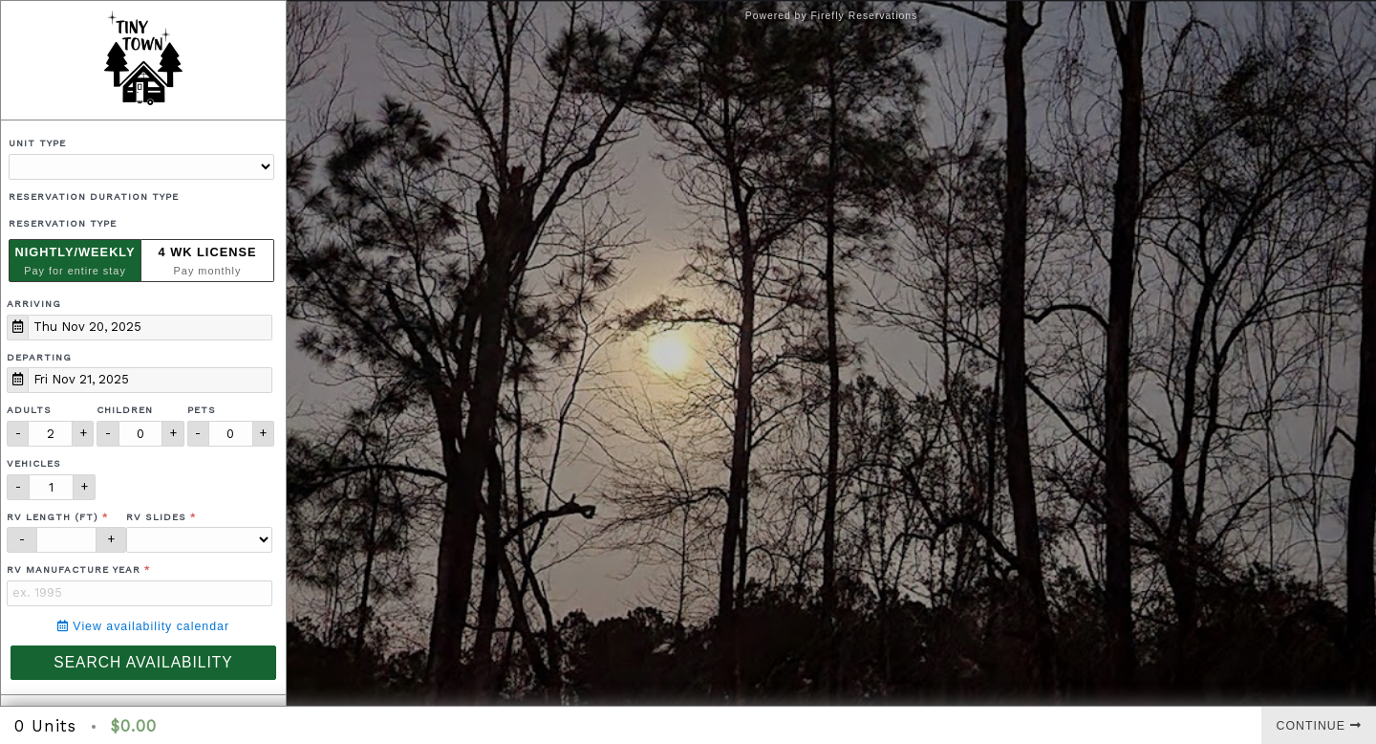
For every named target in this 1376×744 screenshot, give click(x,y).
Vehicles (34, 463)
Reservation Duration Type (94, 196)
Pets (201, 410)
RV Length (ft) (52, 517)
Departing (39, 357)
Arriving (34, 303)
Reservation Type (63, 223)
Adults (29, 410)
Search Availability (143, 662)
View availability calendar (143, 626)
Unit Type (37, 143)
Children (125, 410)
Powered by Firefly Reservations (831, 16)
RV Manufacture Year (73, 569)
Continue (1319, 726)
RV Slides (156, 517)
